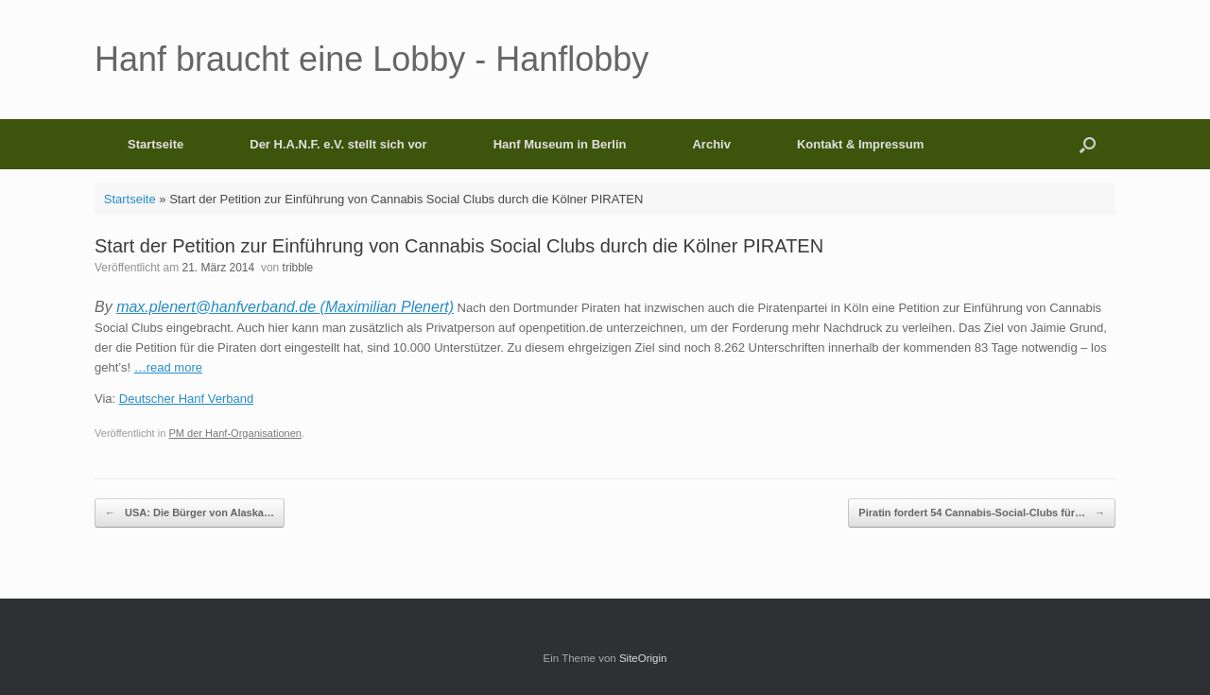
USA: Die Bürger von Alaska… (189, 513)
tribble (298, 267)
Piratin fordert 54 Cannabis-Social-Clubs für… (981, 513)
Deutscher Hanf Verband (186, 398)
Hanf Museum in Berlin (560, 144)
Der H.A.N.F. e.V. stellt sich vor (338, 144)
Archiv (711, 144)
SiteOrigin (643, 658)
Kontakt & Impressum (860, 144)
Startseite (155, 144)
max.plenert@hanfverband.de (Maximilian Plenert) (285, 307)
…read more (168, 367)
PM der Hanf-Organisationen (235, 433)
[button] (1087, 144)
